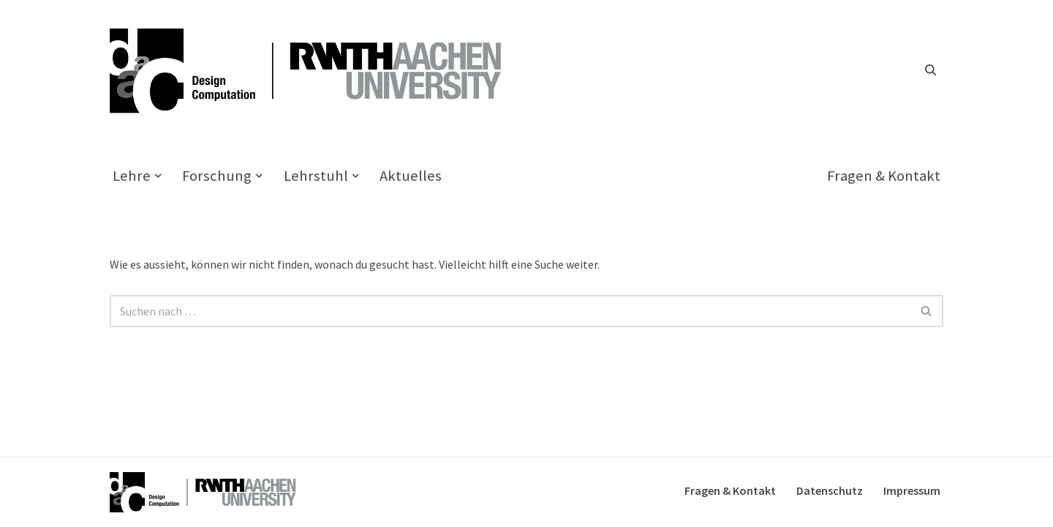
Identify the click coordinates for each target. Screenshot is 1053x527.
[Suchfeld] (930, 69)
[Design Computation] (314, 70)
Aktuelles (411, 175)
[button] (158, 175)
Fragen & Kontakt (883, 175)
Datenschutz (829, 490)
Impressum (911, 490)
